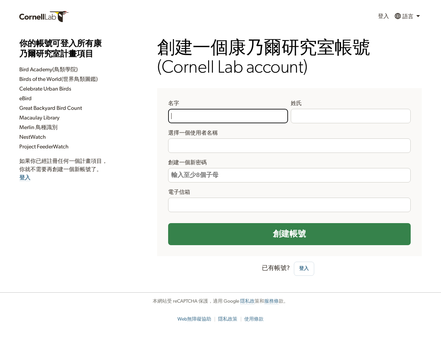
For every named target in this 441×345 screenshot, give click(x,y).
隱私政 (247, 301)
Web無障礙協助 (194, 319)
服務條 (271, 301)
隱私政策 (227, 319)
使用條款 (254, 319)
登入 (383, 16)
